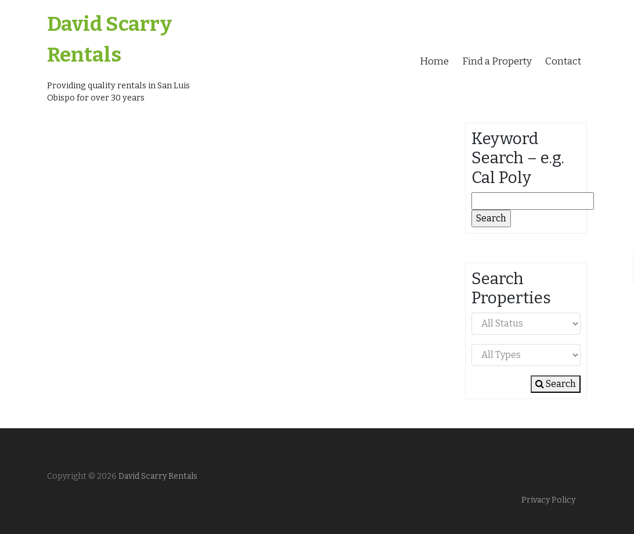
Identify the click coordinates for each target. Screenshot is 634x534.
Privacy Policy (548, 500)
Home (434, 61)
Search (555, 383)
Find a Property (497, 61)
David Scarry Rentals (157, 476)
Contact (563, 61)
